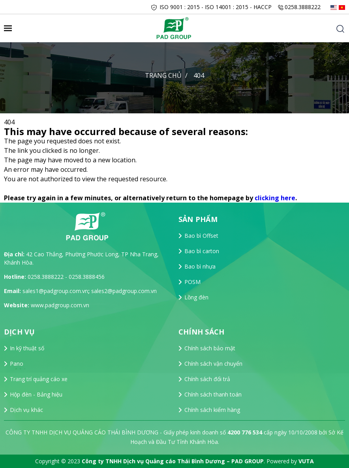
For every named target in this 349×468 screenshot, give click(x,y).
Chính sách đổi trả (207, 379)
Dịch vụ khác (26, 409)
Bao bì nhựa (200, 266)
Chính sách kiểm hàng (212, 409)
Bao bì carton (201, 251)
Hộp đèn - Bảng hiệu (36, 394)
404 (198, 75)
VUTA (306, 461)
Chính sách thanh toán (213, 394)
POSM (192, 282)
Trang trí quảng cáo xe (39, 379)
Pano (16, 363)
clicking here (275, 198)
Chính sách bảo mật (209, 348)
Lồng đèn (196, 297)
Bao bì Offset (201, 235)
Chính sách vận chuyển (213, 363)
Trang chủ (163, 75)
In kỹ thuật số (27, 348)
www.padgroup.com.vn (60, 305)
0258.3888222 (303, 7)
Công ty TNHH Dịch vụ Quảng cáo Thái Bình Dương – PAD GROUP (173, 461)
